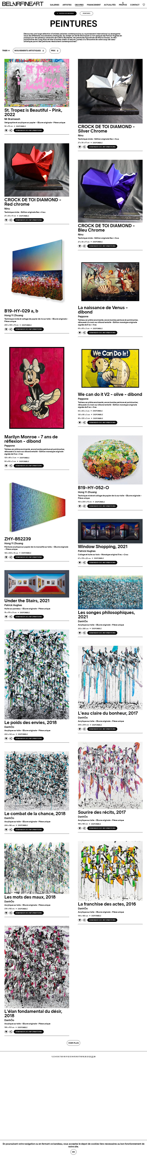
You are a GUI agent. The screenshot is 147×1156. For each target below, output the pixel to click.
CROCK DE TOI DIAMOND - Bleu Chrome (106, 228)
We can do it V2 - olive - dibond (110, 394)
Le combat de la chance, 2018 (35, 814)
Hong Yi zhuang (13, 315)
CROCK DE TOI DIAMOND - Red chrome (32, 202)
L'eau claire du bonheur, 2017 (108, 713)
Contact (134, 5)
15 (75, 1056)
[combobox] (29, 50)
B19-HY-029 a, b (21, 311)
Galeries (54, 5)
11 (66, 1056)
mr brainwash (12, 119)
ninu (80, 135)
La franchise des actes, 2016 (107, 904)
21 (88, 1056)
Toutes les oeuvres (65, 13)
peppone (83, 316)
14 (73, 1056)
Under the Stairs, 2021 (27, 601)
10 (65, 1056)
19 (83, 1056)
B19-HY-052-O (93, 488)
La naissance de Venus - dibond (103, 310)
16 (77, 1056)
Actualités (110, 5)
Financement (94, 5)
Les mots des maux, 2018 (30, 897)
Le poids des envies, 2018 (30, 722)
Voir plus (73, 1043)
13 (71, 1056)
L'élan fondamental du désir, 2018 (33, 1013)
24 (94, 1056)
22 (90, 1056)
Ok (73, 1152)
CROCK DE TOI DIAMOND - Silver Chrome (106, 129)
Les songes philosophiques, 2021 (106, 614)
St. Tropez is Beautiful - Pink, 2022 (33, 112)
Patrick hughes (87, 551)
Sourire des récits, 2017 (102, 812)
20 (85, 1056)
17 (79, 1056)
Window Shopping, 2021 (102, 546)
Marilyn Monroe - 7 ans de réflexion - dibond (31, 439)
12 (68, 1056)
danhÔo (83, 621)
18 (81, 1056)
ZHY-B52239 (17, 539)
